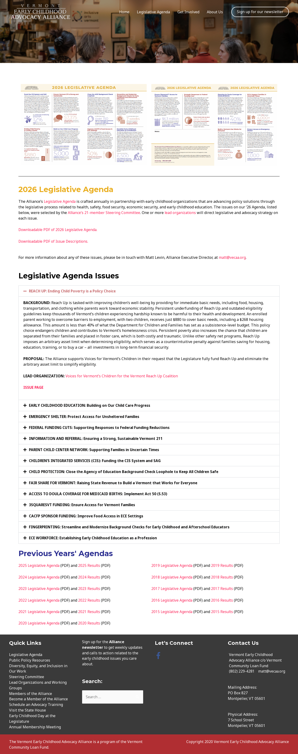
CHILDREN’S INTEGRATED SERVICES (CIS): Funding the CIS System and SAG (96, 460)
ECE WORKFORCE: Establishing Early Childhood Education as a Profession (95, 537)
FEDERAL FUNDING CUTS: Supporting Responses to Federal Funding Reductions (101, 427)
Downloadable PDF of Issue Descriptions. (54, 241)
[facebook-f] (159, 654)
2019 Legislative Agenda (172, 564)
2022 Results (91, 599)
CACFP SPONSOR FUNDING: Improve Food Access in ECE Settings (88, 515)
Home (124, 11)
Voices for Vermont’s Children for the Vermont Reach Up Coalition (123, 375)
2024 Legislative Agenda (39, 576)
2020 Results (91, 622)
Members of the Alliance (30, 692)
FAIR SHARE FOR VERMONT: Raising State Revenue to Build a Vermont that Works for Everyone (116, 482)
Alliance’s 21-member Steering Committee (105, 212)
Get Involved (188, 11)
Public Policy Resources (29, 659)
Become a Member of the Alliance (38, 698)
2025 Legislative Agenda (39, 564)
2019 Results (223, 564)
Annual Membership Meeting (35, 725)
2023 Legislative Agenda (39, 587)
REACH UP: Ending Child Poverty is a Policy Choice (74, 291)
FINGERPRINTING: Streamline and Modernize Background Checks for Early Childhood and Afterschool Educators (133, 526)
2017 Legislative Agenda (172, 587)
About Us (215, 11)
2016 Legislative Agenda (172, 599)
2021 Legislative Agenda (39, 610)
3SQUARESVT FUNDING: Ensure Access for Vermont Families (84, 504)
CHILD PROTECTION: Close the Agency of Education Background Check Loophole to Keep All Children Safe (127, 471)
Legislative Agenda (153, 11)
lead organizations (182, 212)
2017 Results (223, 587)
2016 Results (223, 599)
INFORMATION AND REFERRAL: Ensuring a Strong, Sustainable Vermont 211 (98, 438)
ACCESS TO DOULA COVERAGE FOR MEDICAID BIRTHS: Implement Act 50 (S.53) (100, 493)
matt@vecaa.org (232, 257)
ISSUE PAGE (33, 387)
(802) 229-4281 (242, 670)
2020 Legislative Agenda (39, 622)
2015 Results (223, 610)
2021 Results (91, 610)
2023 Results (91, 587)
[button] (149, 291)
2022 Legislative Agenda (39, 599)
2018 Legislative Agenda (172, 576)
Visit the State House (27, 709)
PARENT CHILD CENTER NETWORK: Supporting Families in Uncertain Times (97, 449)
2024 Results (91, 576)
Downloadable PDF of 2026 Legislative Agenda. (59, 229)
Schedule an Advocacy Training (36, 703)
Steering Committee (26, 675)
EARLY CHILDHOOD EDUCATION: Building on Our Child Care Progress (92, 405)
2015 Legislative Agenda (172, 610)
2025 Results (91, 564)
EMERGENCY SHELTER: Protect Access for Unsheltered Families (87, 416)
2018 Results (223, 576)
